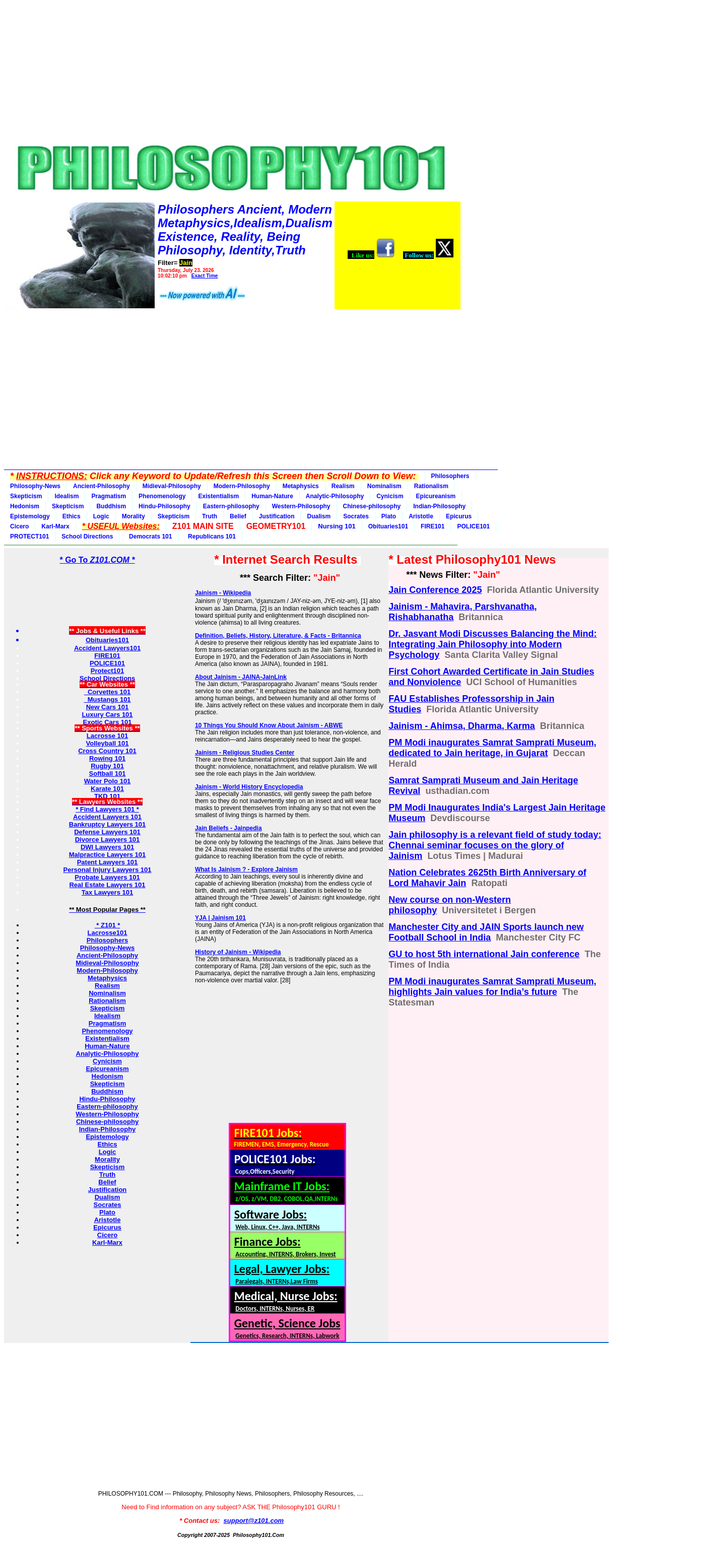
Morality (133, 516)
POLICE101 (473, 526)
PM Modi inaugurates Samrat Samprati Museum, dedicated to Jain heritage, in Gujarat (492, 747)
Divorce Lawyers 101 (107, 839)
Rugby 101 (107, 766)
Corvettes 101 (107, 692)
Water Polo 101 (107, 781)
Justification (277, 516)
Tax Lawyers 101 (107, 892)
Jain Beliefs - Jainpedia (228, 828)
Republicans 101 (209, 536)
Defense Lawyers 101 (107, 832)
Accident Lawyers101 (107, 648)
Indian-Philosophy (439, 506)
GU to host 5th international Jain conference (483, 954)
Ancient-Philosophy (101, 486)
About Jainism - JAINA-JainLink (241, 677)
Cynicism (389, 496)
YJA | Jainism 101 (220, 917)
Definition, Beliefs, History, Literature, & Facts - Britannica (278, 635)
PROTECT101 (29, 536)
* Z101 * (107, 925)
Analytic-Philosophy (335, 496)
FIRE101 (432, 526)
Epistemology (30, 516)
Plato (388, 516)
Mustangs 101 (107, 699)
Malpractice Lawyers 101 (107, 854)
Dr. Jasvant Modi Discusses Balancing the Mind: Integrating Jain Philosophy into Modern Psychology (492, 644)
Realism (343, 486)
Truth (209, 516)
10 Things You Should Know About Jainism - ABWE (269, 725)
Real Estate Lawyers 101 (107, 885)
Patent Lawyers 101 (107, 862)
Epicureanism (436, 496)
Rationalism (431, 486)
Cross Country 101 (107, 751)
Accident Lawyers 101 (107, 817)
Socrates (356, 516)
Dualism (319, 516)
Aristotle (421, 516)
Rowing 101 (107, 758)
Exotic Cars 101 (107, 722)
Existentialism (218, 496)
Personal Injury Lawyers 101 (107, 870)
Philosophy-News (35, 486)
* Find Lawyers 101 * (107, 809)
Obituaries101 (388, 526)
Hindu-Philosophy (164, 506)
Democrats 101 (148, 536)
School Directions (87, 536)
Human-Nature (272, 496)
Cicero (19, 526)
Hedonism (24, 506)
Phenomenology (162, 496)
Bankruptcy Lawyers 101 (107, 824)
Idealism (66, 496)
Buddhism (111, 506)
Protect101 (107, 671)
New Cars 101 (107, 707)
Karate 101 (107, 788)
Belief (238, 516)
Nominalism (384, 486)
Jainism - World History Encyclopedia (249, 786)
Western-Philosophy (301, 506)
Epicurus (459, 516)
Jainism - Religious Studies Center (244, 752)
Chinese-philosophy (372, 506)
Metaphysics (301, 486)
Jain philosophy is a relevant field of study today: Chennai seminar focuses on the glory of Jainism (494, 845)
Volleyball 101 (107, 743)
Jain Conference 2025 (435, 590)
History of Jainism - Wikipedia (238, 952)
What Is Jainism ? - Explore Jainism (246, 869)
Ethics (71, 516)
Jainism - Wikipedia (223, 592)
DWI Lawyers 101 (107, 847)
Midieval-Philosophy (172, 486)
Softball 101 (107, 773)
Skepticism (26, 496)
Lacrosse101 (107, 932)
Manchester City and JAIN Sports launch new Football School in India (485, 932)
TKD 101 (107, 796)
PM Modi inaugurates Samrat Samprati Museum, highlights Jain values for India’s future (492, 986)
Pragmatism (108, 496)
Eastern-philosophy (231, 506)
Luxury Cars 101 (107, 714)
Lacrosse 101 (107, 736)
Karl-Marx (55, 526)
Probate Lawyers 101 (107, 877)
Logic (101, 516)
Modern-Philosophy (242, 486)
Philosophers (450, 476)
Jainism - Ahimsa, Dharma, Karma (461, 726)
